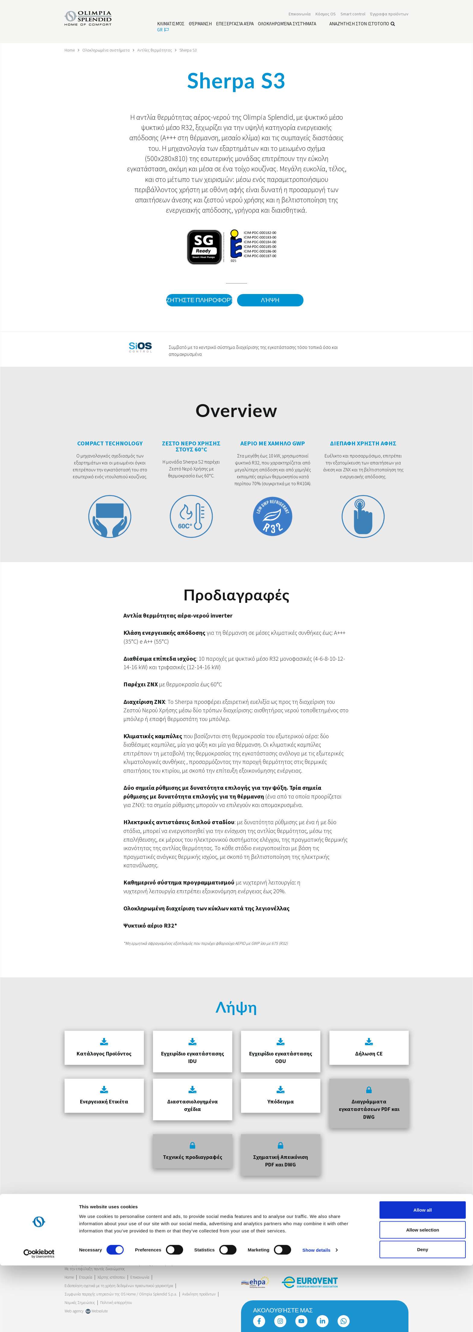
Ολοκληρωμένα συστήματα (107, 50)
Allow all (423, 1276)
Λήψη (270, 300)
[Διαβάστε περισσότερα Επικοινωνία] (300, 14)
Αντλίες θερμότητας (156, 50)
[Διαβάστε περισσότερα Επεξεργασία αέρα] (235, 24)
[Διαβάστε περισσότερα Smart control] (353, 14)
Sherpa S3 (189, 50)
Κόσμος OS (326, 14)
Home (70, 50)
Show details (317, 1316)
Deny (422, 1315)
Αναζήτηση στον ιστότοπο (362, 24)
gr (163, 30)
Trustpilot (72, 1233)
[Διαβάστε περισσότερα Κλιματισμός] (171, 24)
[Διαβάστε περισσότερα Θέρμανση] (200, 24)
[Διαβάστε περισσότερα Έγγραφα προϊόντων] (389, 14)
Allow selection (422, 1296)
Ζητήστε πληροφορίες (198, 300)
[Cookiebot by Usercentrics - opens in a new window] (39, 1320)
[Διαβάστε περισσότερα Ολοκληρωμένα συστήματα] (287, 24)
